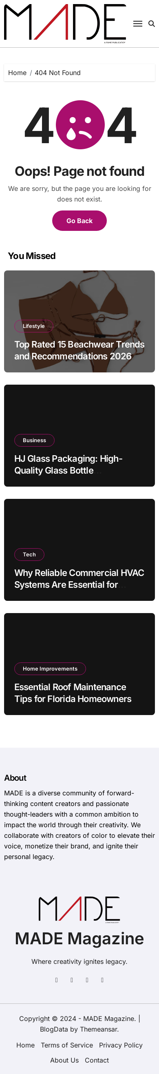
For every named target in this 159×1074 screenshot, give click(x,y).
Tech (29, 554)
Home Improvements (50, 668)
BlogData (54, 1029)
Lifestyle (34, 326)
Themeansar (98, 1029)
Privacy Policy (121, 1045)
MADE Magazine (79, 938)
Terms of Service (67, 1045)
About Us (64, 1060)
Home (25, 1045)
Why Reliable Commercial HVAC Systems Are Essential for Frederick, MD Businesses (79, 584)
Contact (97, 1060)
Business (34, 440)
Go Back (79, 221)
